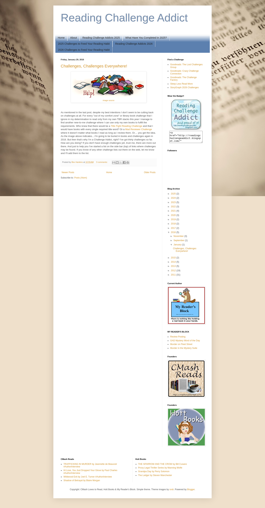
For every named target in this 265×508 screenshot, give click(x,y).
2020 (173, 217)
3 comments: (102, 162)
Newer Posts (68, 172)
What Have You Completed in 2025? (146, 37)
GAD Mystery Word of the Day (185, 342)
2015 (173, 260)
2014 (173, 264)
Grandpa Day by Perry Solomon (153, 473)
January (178, 247)
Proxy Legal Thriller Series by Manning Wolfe (160, 470)
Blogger (191, 491)
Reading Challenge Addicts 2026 (134, 43)
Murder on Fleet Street (181, 346)
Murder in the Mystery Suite (183, 350)
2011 (173, 277)
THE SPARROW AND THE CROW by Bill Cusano (162, 466)
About (73, 37)
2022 (173, 209)
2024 (173, 200)
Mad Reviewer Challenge (138, 129)
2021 (173, 213)
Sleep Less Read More (181, 84)
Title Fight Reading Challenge (126, 126)
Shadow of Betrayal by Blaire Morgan (81, 482)
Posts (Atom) (80, 177)
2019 (173, 221)
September (179, 242)
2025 (173, 196)
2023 (173, 204)
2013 (173, 268)
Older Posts (150, 172)
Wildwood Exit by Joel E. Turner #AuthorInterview (87, 479)
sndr (171, 491)
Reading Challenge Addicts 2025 (101, 37)
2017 (173, 230)
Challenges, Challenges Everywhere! (94, 66)
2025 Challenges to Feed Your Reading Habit (84, 43)
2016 (173, 234)
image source (108, 100)
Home (61, 37)
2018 (173, 226)
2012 (173, 272)
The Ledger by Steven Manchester (155, 477)
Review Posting (178, 339)
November (179, 238)
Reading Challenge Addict (124, 18)
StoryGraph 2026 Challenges (184, 87)
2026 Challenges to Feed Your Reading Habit (84, 49)
